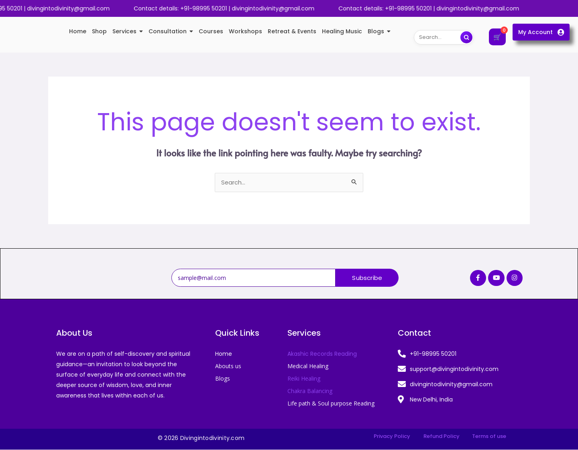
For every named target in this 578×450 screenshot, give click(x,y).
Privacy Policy (392, 436)
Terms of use (489, 436)
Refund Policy (441, 436)
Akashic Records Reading (322, 354)
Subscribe (367, 278)
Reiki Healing (303, 379)
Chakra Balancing (309, 391)
